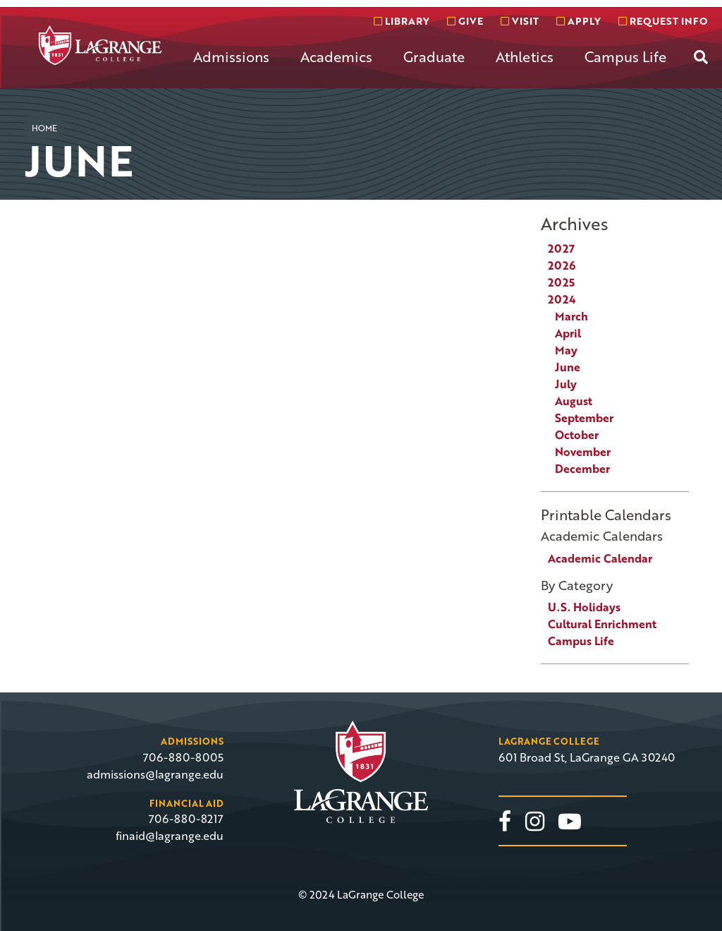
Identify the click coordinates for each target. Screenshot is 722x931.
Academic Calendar (600, 558)
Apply (578, 20)
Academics (336, 56)
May (566, 350)
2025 (561, 282)
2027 (561, 248)
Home (44, 127)
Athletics (524, 56)
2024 (562, 299)
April (568, 333)
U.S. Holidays (584, 607)
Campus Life (625, 56)
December (582, 468)
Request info (662, 20)
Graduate (434, 56)
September (584, 417)
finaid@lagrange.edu (170, 835)
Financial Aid (186, 803)
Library (401, 20)
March (571, 316)
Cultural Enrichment (602, 623)
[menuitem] (231, 68)
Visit (520, 20)
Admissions (231, 56)
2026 (561, 265)
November (583, 451)
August (573, 400)
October (577, 434)
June (567, 367)
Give (465, 20)
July (566, 384)
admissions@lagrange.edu (155, 774)
